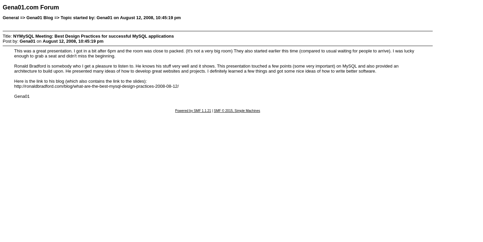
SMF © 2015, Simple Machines (237, 111)
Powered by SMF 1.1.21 (193, 111)
